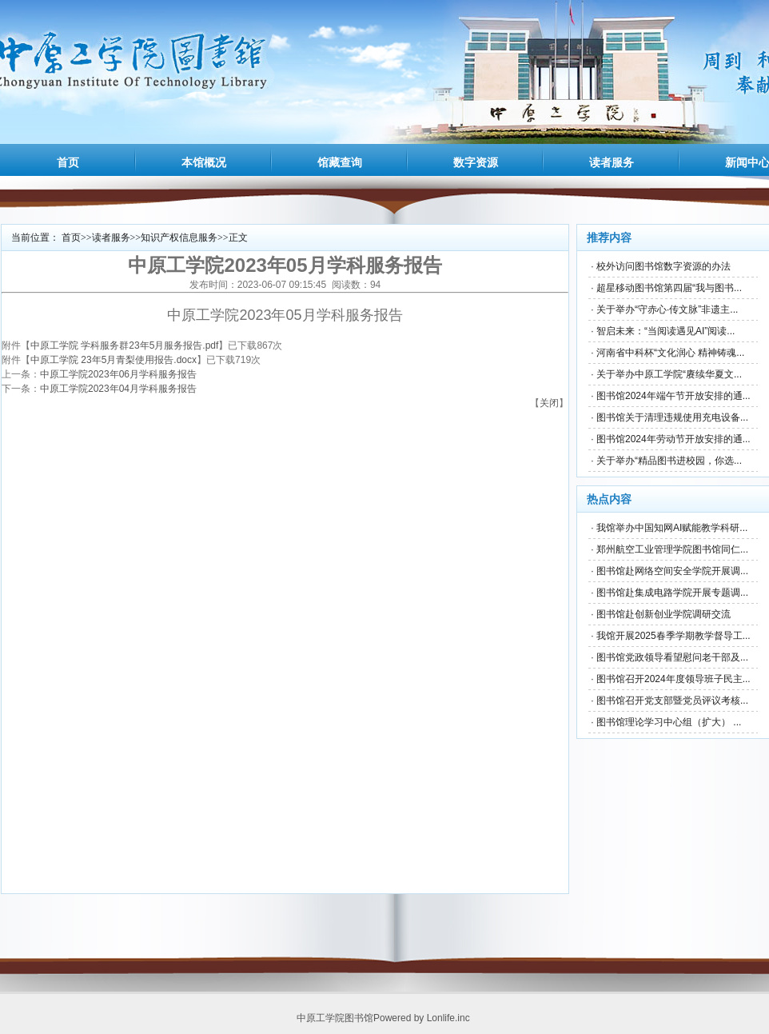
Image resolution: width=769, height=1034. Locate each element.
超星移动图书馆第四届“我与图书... (669, 287)
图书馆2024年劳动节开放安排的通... (673, 439)
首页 (68, 162)
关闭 (549, 403)
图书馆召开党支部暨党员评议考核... (672, 700)
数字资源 (475, 162)
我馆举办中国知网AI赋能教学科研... (671, 527)
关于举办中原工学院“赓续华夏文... (669, 374)
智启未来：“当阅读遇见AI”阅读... (665, 331)
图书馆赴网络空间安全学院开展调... (672, 571)
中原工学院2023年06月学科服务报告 (118, 374)
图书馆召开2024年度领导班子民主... (673, 679)
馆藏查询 (339, 162)
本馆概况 (203, 162)
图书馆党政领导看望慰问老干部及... (672, 657)
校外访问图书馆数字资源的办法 (663, 266)
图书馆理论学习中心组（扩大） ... (668, 722)
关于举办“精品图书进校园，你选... (669, 460)
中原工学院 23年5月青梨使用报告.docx (113, 359)
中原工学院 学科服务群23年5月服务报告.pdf (124, 345)
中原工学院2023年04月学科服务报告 (118, 388)
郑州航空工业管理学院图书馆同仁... (672, 549)
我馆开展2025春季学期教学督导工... (673, 635)
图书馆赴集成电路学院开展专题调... (672, 592)
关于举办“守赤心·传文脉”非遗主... (667, 309)
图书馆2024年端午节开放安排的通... (673, 395)
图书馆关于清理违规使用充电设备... (672, 417)
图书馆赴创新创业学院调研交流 (663, 614)
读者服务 (611, 162)
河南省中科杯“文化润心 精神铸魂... (670, 352)
